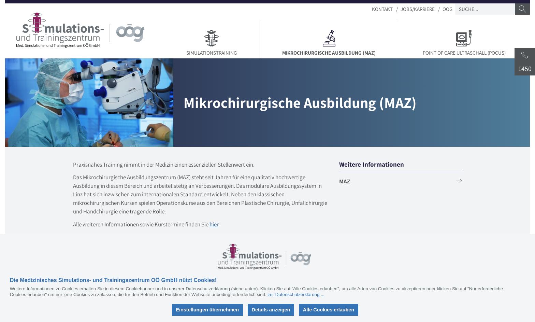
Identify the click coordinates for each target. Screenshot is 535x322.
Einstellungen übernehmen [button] (207, 309)
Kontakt (382, 9)
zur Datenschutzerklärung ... (296, 294)
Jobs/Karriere (418, 9)
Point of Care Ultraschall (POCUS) (464, 42)
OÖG (447, 9)
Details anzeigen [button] (271, 309)
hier (213, 224)
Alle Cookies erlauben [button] (328, 309)
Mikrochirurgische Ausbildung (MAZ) (331, 42)
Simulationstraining (211, 42)
